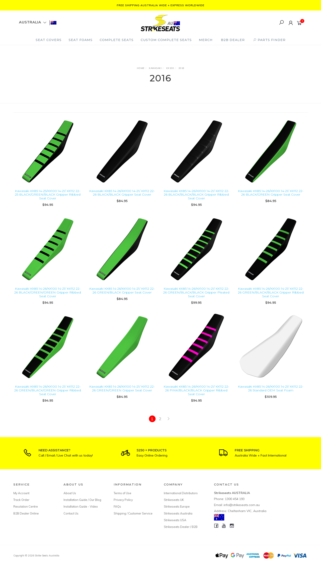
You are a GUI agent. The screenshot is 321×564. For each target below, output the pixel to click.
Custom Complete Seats (166, 40)
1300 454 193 (235, 499)
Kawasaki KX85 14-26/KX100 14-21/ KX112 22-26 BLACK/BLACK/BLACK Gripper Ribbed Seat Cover (196, 194)
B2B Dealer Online (26, 513)
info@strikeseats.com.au (242, 505)
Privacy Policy (123, 500)
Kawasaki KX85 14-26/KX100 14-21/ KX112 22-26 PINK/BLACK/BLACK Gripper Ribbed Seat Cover (196, 395)
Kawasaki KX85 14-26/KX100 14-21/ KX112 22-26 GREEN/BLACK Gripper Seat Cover (122, 296)
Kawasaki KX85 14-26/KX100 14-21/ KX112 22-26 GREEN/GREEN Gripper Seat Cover (122, 394)
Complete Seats (117, 40)
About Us (70, 493)
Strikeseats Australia (178, 513)
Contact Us (71, 513)
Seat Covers (49, 40)
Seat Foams (81, 40)
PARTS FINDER (269, 40)
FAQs (117, 506)
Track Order (21, 500)
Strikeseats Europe (177, 506)
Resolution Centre (25, 506)
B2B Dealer (233, 40)
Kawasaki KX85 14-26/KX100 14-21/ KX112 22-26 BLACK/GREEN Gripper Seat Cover (270, 193)
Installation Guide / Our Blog (82, 500)
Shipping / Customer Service (133, 513)
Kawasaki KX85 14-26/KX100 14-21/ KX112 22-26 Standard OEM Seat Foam (270, 394)
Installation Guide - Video (81, 506)
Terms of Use (122, 493)
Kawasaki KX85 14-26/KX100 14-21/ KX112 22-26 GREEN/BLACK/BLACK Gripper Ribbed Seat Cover (271, 298)
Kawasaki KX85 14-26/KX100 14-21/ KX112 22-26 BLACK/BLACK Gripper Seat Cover (122, 193)
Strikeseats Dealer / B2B (181, 527)
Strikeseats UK (174, 500)
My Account (21, 493)
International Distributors (181, 493)
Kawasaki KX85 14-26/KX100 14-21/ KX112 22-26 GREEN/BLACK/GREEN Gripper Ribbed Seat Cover (47, 395)
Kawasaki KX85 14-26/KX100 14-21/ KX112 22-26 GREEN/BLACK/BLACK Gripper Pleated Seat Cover (196, 298)
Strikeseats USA (175, 520)
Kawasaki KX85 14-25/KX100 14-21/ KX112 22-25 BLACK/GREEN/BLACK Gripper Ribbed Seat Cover (47, 194)
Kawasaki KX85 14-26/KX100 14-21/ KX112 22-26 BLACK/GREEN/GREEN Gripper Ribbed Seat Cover (47, 298)
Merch (206, 40)
